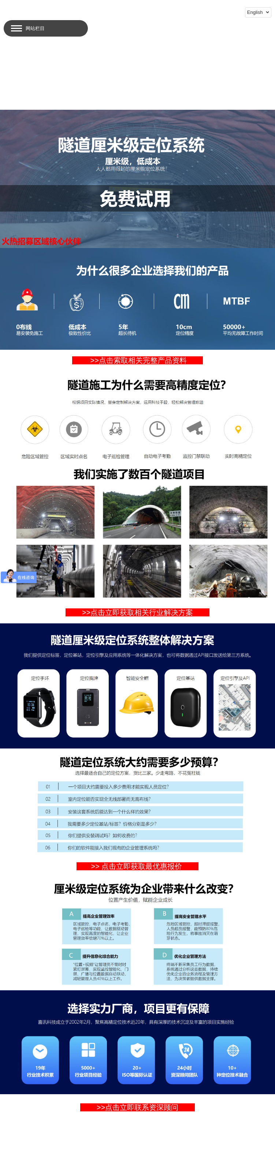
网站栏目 (35, 28)
